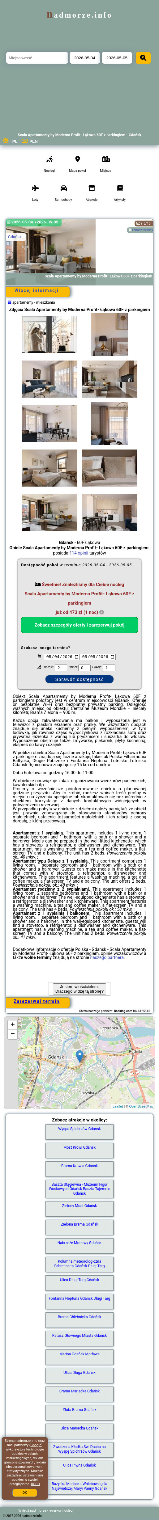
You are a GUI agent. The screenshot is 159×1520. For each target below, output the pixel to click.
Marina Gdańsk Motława (79, 1354)
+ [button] (13, 1025)
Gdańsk (15, 236)
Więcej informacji (37, 290)
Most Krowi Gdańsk (79, 1147)
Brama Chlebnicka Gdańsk (79, 1317)
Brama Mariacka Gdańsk (79, 1391)
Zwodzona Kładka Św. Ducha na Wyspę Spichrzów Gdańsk (79, 1449)
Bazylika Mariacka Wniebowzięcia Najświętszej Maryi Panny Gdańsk (79, 1486)
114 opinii (78, 553)
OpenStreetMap (141, 1106)
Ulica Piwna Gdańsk (79, 1465)
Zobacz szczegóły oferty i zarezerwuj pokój (79, 625)
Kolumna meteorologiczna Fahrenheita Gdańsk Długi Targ (79, 1263)
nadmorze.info (79, 15)
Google (36, 1445)
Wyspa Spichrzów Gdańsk (79, 1129)
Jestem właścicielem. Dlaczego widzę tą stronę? (79, 989)
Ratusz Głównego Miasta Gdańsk (79, 1335)
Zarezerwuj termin (37, 1001)
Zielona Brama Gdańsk (79, 1224)
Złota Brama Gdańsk (80, 1410)
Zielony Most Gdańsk (79, 1206)
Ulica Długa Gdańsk (79, 1372)
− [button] (13, 1034)
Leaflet (118, 1106)
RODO (35, 1484)
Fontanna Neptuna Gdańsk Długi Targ (79, 1298)
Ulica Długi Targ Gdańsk (79, 1280)
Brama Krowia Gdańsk (79, 1166)
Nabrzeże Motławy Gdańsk (79, 1243)
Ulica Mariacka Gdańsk (79, 1428)
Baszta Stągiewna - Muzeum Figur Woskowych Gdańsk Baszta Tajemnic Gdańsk (79, 1189)
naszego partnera (107, 957)
